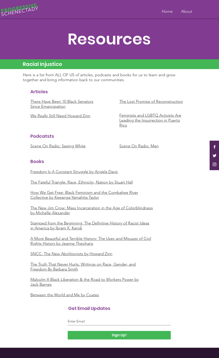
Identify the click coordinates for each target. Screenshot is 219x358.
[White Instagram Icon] (214, 164)
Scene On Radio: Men (139, 146)
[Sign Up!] (119, 335)
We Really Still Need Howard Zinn (60, 115)
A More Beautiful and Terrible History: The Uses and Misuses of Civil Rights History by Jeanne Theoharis (90, 241)
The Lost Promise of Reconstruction (151, 101)
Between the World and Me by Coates (64, 294)
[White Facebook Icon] (214, 146)
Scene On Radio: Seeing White (58, 146)
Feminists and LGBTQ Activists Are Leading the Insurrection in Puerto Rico (150, 120)
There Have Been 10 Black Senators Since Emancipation (61, 104)
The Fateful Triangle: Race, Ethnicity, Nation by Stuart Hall (81, 182)
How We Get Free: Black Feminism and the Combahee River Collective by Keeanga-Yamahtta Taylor (84, 195)
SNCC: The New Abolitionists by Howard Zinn (71, 253)
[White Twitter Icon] (214, 155)
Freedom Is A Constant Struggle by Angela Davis (74, 171)
